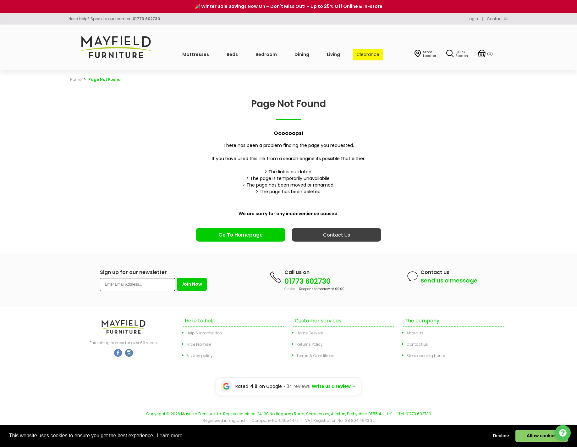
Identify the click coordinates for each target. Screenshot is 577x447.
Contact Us (497, 18)
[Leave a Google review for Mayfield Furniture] (288, 386)
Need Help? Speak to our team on (114, 18)
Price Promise (198, 344)
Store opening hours (425, 355)
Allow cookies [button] (542, 435)
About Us (414, 333)
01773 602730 (307, 281)
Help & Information (204, 333)
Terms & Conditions (315, 355)
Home (75, 79)
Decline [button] (501, 435)
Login (473, 18)
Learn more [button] (170, 435)
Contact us (417, 344)
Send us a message (448, 280)
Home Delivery (309, 333)
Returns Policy (309, 344)
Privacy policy (199, 355)
